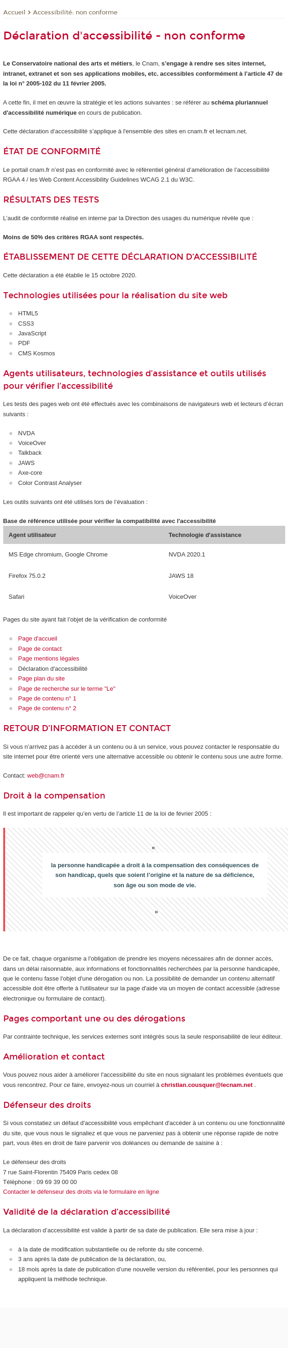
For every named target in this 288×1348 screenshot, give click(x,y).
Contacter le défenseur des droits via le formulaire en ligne (81, 1191)
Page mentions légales (48, 658)
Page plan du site (41, 678)
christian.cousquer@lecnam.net (207, 1084)
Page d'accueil (37, 638)
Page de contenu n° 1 (47, 698)
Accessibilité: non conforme (75, 12)
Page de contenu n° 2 (47, 708)
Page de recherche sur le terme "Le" (66, 688)
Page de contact (40, 648)
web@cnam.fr (46, 775)
